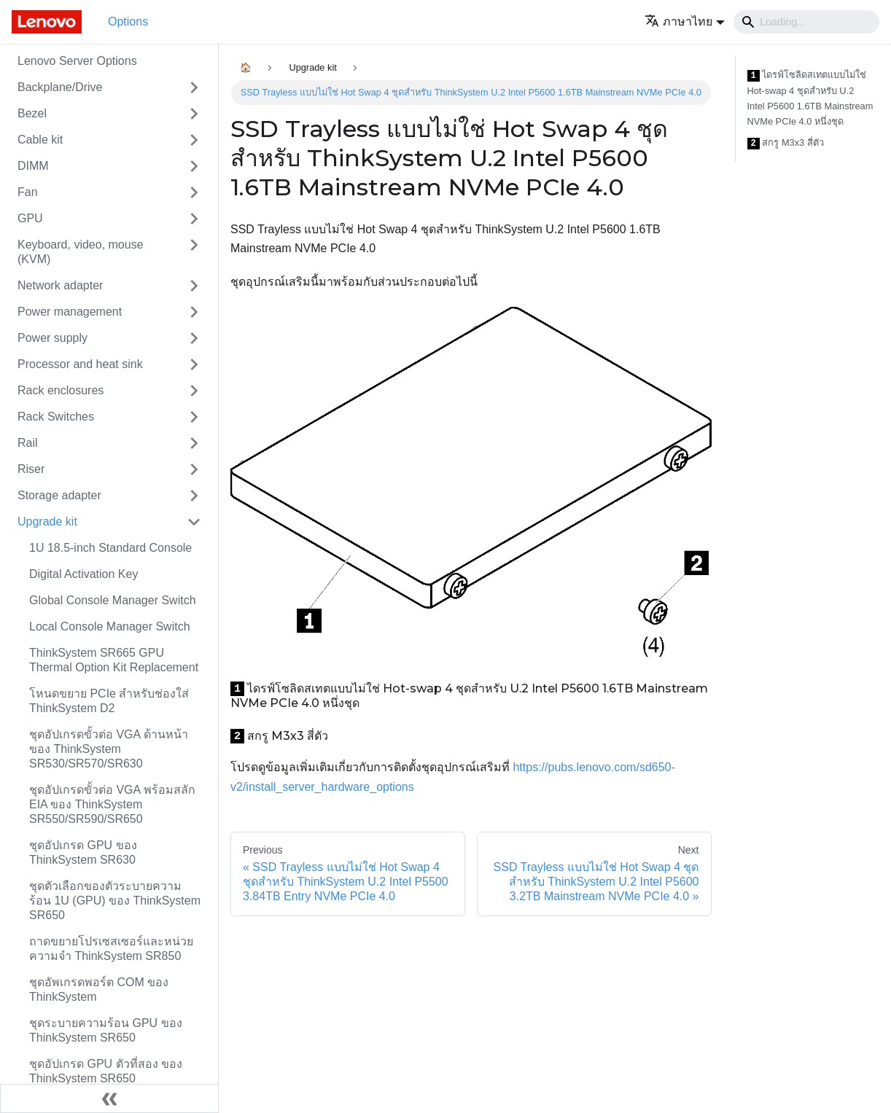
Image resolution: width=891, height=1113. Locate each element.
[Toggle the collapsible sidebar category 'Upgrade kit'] (194, 522)
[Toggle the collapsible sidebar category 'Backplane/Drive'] (194, 87)
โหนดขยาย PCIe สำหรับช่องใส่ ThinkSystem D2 (109, 700)
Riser (30, 469)
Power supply (52, 338)
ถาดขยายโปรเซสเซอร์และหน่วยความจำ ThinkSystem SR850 (111, 948)
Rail (27, 443)
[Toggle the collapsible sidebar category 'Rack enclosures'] (194, 390)
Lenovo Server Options (77, 61)
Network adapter (60, 285)
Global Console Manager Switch (112, 600)
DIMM (33, 166)
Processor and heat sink (80, 364)
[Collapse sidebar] (109, 1098)
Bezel (32, 113)
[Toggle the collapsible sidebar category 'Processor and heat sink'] (194, 364)
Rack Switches (55, 416)
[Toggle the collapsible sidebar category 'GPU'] (194, 218)
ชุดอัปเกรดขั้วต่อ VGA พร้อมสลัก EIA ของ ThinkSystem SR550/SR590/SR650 (112, 804)
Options (128, 21)
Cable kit (40, 139)
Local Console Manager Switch (109, 626)
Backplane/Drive (60, 87)
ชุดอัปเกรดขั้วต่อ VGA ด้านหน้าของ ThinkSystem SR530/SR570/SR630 (108, 749)
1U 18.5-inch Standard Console (110, 548)
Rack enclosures (60, 390)
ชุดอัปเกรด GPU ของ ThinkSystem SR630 (83, 852)
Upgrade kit (47, 521)
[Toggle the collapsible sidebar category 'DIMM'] (194, 166)
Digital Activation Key (83, 574)
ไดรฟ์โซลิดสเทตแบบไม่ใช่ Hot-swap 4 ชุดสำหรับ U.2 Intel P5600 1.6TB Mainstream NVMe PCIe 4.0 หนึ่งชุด (810, 98)
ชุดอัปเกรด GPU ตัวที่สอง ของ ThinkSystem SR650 (105, 1071)
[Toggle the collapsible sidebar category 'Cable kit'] (194, 140)
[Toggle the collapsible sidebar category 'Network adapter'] (194, 285)
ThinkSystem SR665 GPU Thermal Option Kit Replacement (113, 660)
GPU (30, 218)
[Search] (806, 22)
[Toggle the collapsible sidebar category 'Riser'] (194, 469)
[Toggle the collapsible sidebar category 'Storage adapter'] (194, 495)
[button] (685, 21)
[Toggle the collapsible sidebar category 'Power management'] (194, 312)
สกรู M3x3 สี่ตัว (785, 143)
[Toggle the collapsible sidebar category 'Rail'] (194, 443)
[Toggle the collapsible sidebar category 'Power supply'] (194, 338)
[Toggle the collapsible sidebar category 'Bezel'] (194, 113)
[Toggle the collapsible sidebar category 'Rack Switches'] (194, 417)
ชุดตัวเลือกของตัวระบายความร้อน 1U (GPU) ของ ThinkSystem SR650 (115, 900)
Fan (27, 192)
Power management (69, 311)
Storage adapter (59, 495)
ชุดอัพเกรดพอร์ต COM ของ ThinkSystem (98, 989)
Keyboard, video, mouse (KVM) (80, 251)
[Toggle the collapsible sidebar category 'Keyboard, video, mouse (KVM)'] (194, 252)
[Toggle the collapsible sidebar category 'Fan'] (194, 192)
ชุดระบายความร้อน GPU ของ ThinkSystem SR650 (105, 1030)
